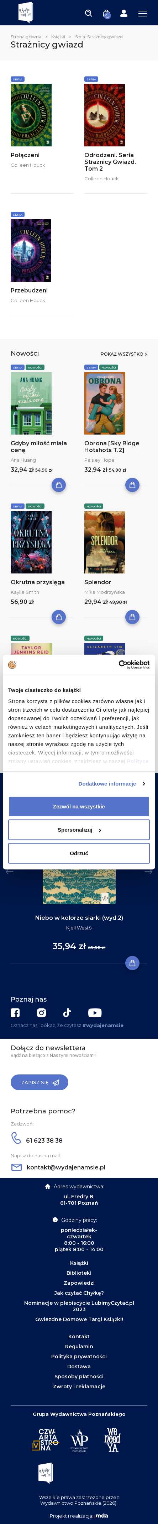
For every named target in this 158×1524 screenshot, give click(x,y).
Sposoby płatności (79, 1376)
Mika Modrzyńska (104, 592)
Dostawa (79, 1366)
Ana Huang (23, 460)
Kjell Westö (79, 928)
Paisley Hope (99, 460)
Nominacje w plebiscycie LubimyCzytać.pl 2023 (79, 1306)
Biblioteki (79, 1273)
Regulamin (79, 1346)
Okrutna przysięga (38, 582)
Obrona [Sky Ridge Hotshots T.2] (111, 446)
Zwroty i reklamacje (79, 1386)
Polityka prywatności (79, 1356)
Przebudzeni (29, 290)
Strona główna (26, 36)
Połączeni (25, 155)
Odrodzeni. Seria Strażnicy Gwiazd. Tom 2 (110, 162)
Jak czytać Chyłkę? (79, 1293)
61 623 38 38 (37, 1140)
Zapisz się (40, 1082)
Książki (58, 36)
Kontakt (79, 1336)
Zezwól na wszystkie (79, 806)
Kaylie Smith (25, 592)
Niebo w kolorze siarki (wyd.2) (79, 917)
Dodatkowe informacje (107, 784)
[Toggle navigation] (89, 12)
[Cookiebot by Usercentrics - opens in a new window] (119, 665)
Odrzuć (79, 853)
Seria (17, 79)
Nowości (35, 367)
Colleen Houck (28, 165)
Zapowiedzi (79, 1283)
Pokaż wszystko (122, 354)
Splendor (97, 582)
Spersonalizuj (79, 830)
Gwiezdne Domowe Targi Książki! (79, 1319)
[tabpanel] (79, 878)
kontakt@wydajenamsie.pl (58, 1167)
